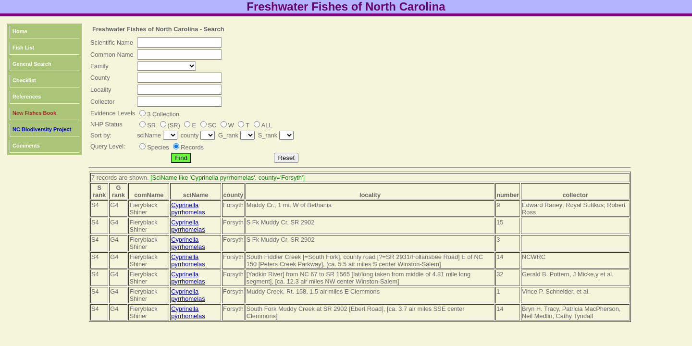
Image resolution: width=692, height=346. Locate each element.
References (26, 96)
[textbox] (179, 42)
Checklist (24, 80)
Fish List (23, 47)
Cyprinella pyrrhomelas (188, 208)
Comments (26, 145)
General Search (31, 64)
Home (19, 31)
